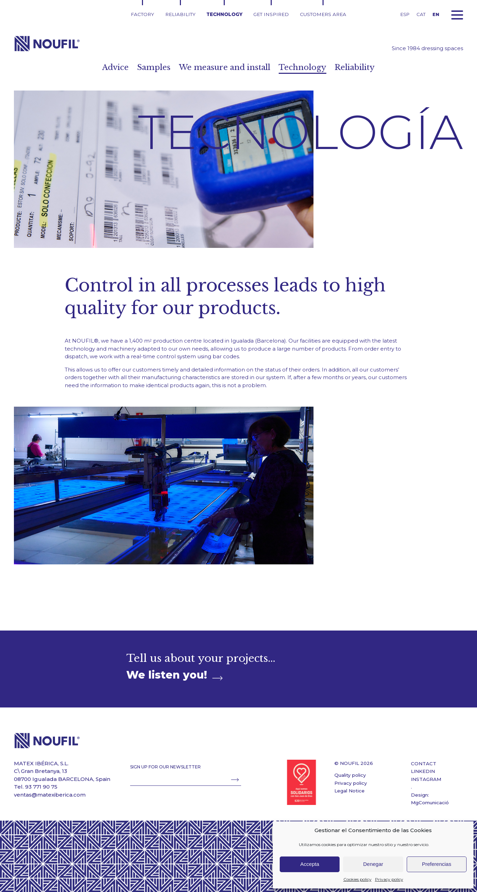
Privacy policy (389, 879)
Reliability (180, 14)
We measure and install (224, 67)
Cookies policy (357, 879)
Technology (224, 14)
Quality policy (350, 775)
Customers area (323, 14)
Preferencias (436, 864)
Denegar (373, 864)
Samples (151, 67)
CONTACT (423, 763)
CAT (421, 14)
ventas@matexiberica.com (50, 794)
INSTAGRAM (426, 779)
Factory (142, 14)
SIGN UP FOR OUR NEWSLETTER (165, 766)
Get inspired (271, 14)
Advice (112, 67)
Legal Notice (349, 790)
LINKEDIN (423, 771)
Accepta (309, 864)
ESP (405, 14)
